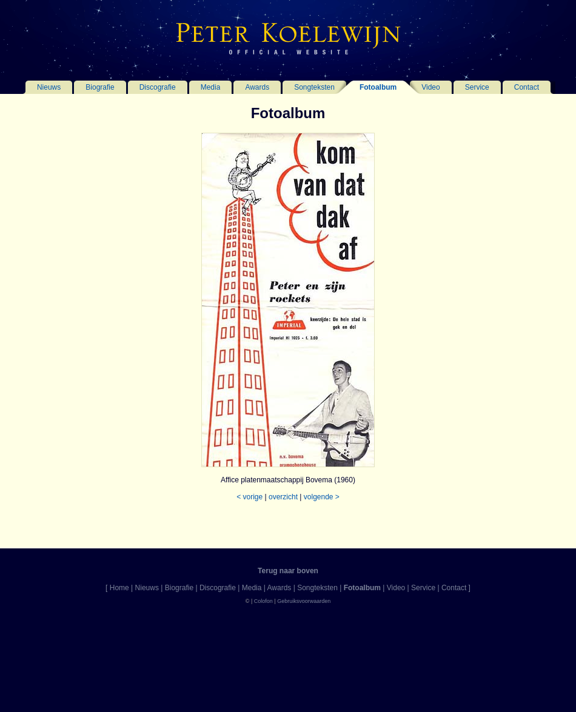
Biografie (99, 87)
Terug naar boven (288, 571)
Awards (257, 87)
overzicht (283, 497)
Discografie (157, 87)
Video (430, 87)
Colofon (263, 601)
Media (211, 87)
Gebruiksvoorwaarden (303, 601)
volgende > (322, 497)
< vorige (249, 497)
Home (119, 588)
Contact (526, 87)
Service (477, 87)
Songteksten (314, 87)
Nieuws (49, 87)
